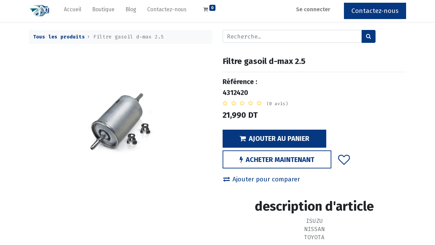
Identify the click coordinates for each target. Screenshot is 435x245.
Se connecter (313, 9)
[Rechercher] (369, 36)
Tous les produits (59, 37)
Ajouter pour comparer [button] (261, 179)
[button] (344, 159)
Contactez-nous (375, 11)
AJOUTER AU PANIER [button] (274, 138)
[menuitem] (72, 11)
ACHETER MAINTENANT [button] (277, 160)
